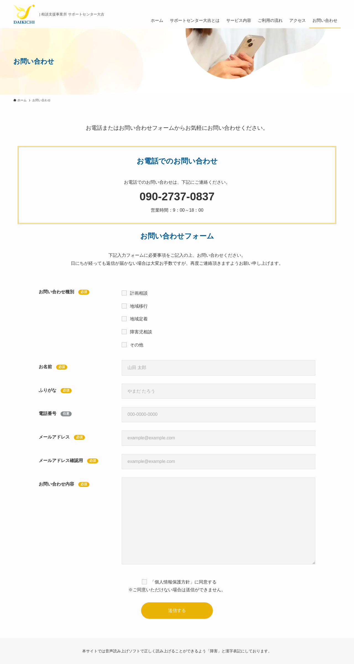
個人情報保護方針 (172, 582)
